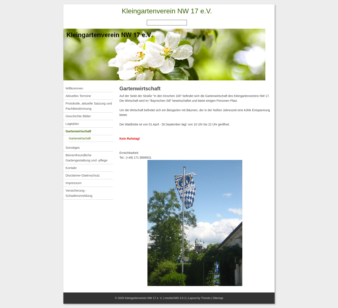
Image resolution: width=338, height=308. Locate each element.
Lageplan (72, 123)
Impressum (73, 183)
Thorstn (205, 298)
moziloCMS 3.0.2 (175, 298)
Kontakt (71, 168)
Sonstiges (73, 147)
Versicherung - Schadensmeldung (79, 193)
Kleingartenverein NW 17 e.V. (167, 11)
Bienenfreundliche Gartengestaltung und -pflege (86, 157)
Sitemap (218, 298)
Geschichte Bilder (78, 116)
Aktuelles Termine (78, 96)
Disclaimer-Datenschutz (83, 175)
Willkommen (74, 88)
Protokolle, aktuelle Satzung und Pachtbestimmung (89, 106)
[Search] (167, 22)
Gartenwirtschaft (78, 131)
